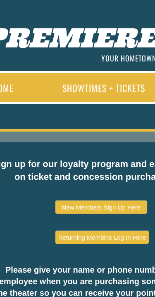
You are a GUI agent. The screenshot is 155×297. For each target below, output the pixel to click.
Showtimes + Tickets (103, 87)
